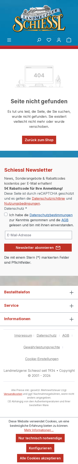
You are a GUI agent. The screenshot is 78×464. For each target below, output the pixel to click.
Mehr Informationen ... (39, 430)
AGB (64, 220)
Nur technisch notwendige (40, 438)
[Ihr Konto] (59, 40)
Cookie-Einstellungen (41, 359)
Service (11, 305)
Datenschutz (47, 335)
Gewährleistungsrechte (42, 347)
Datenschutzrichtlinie (48, 198)
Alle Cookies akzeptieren (40, 458)
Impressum (23, 335)
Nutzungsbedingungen (22, 203)
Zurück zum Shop (39, 140)
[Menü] (9, 40)
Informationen (17, 319)
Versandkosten (13, 393)
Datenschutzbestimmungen (51, 215)
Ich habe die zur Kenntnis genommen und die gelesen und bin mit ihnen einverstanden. (41, 220)
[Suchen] (39, 40)
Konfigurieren (40, 448)
